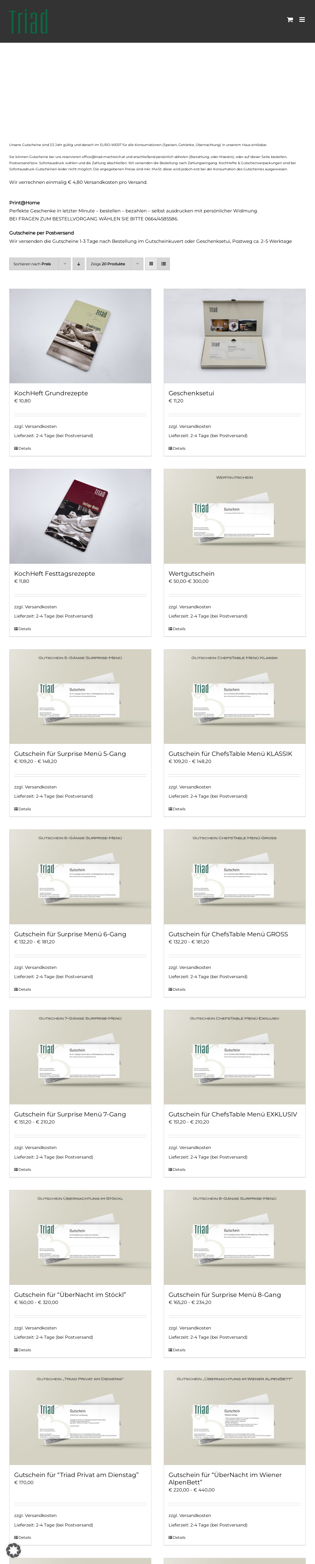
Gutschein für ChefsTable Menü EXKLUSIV (233, 1114)
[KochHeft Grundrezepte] (80, 336)
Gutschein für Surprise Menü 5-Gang (70, 753)
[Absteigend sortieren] (79, 264)
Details (24, 448)
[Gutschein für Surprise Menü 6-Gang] (80, 877)
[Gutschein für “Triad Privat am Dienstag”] (80, 1418)
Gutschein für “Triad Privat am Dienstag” (76, 1475)
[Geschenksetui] (234, 336)
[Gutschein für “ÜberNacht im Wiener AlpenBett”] (234, 1418)
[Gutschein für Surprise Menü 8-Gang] (234, 1237)
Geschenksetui (191, 393)
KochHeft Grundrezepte (51, 393)
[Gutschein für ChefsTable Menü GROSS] (234, 877)
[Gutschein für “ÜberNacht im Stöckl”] (80, 1237)
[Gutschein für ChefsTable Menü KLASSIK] (234, 697)
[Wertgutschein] (234, 516)
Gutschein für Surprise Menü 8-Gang (225, 1294)
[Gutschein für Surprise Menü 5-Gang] (80, 697)
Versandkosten (41, 426)
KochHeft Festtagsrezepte (54, 573)
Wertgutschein (192, 573)
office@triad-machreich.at (103, 157)
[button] (13, 1550)
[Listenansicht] (163, 264)
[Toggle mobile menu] (302, 19)
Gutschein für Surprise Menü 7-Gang (70, 1114)
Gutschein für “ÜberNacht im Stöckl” (70, 1294)
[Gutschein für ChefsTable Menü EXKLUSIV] (234, 1057)
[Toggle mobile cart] (290, 19)
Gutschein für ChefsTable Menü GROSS (228, 934)
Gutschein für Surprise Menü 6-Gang (70, 934)
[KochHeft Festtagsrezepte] (80, 516)
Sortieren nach (32, 264)
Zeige (108, 264)
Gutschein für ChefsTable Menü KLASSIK (230, 753)
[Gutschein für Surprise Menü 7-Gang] (80, 1057)
